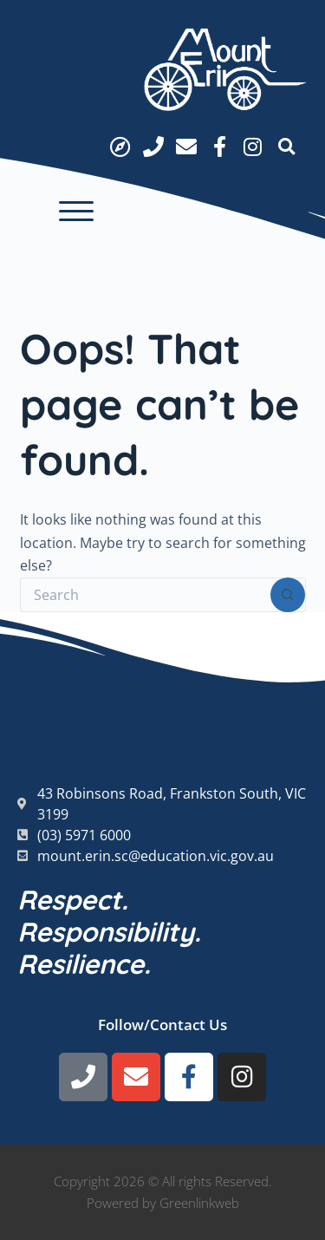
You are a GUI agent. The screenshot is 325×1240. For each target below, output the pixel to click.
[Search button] (287, 595)
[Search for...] (145, 595)
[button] (76, 211)
